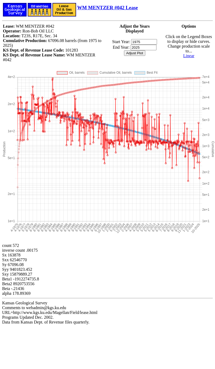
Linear (189, 55)
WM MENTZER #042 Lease (107, 7)
